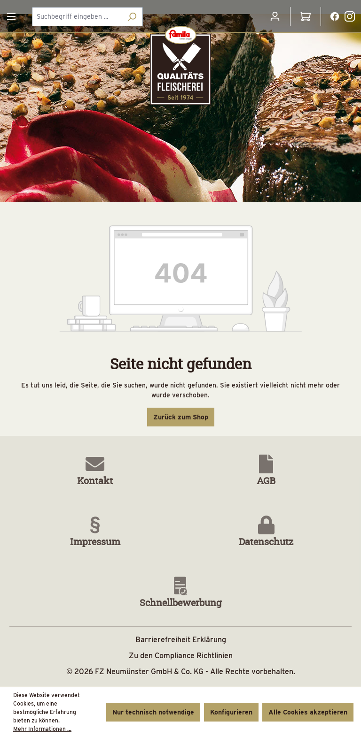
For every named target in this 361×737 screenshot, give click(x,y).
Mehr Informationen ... (42, 728)
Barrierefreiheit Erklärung (180, 639)
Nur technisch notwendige (153, 712)
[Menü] (11, 16)
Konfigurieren (231, 712)
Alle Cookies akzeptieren (307, 712)
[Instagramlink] (349, 16)
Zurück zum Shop (180, 417)
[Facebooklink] (334, 16)
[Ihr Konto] (275, 16)
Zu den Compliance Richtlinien (181, 655)
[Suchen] (132, 16)
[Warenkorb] (305, 16)
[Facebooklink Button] (334, 16)
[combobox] (76, 16)
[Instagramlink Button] (349, 16)
